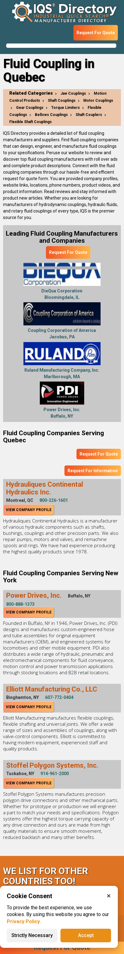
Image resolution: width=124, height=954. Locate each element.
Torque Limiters (65, 107)
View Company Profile (29, 510)
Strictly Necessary (32, 935)
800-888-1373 (20, 604)
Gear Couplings (29, 107)
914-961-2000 (54, 773)
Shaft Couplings (62, 100)
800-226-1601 (53, 500)
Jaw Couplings (73, 93)
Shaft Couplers (89, 115)
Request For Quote (95, 32)
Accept (86, 935)
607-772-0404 (59, 697)
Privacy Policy (23, 921)
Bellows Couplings (51, 115)
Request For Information (93, 470)
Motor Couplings (98, 100)
